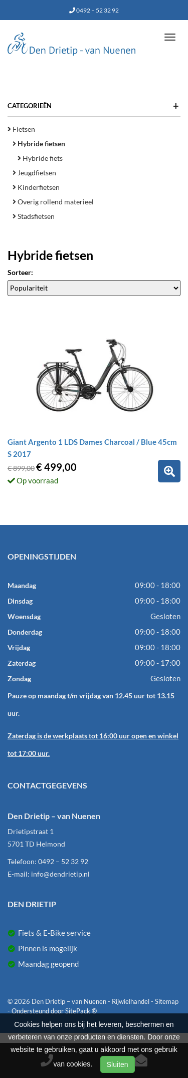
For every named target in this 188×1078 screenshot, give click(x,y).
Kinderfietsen (36, 187)
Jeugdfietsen (34, 172)
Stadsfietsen (34, 216)
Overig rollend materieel (53, 201)
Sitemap (166, 1001)
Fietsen (21, 129)
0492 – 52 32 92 (94, 10)
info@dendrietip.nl (60, 874)
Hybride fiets (40, 158)
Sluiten (117, 1064)
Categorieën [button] (93, 106)
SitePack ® (81, 1011)
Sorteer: (20, 272)
